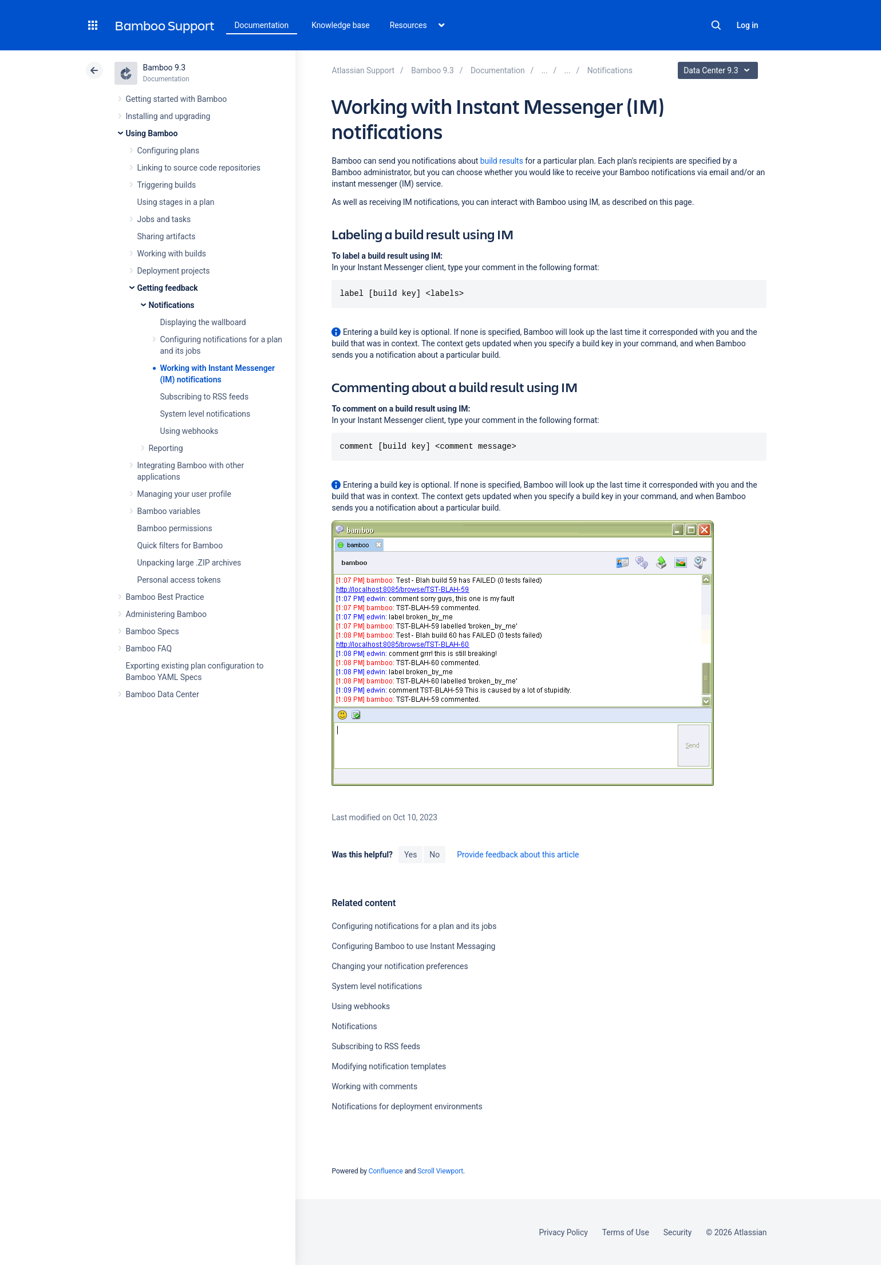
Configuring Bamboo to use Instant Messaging (413, 946)
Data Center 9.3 (719, 70)
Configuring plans (168, 150)
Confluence (386, 1171)
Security (677, 1232)
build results (501, 160)
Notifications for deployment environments (406, 1106)
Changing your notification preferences (399, 966)
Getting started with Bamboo (176, 99)
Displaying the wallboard (203, 322)
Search (716, 25)
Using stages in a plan (176, 202)
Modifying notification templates (388, 1066)
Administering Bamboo (166, 614)
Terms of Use (625, 1232)
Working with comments (374, 1086)
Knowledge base (340, 25)
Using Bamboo (152, 133)
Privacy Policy (563, 1232)
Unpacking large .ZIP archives (189, 562)
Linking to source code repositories (198, 167)
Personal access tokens (179, 579)
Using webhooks (189, 431)
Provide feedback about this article (518, 854)
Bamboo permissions (174, 528)
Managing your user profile (184, 494)
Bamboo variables (169, 511)
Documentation (262, 25)
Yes (410, 854)
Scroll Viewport (440, 1171)
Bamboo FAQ (149, 648)
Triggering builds (166, 184)
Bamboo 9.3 (164, 67)
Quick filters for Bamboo (180, 545)
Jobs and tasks (164, 219)
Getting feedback (167, 287)
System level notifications (205, 413)
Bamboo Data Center (162, 694)
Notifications (172, 305)
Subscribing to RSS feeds (204, 396)
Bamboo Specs (152, 631)
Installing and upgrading (168, 116)
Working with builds (171, 253)
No (434, 854)
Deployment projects (173, 270)
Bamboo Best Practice (165, 597)
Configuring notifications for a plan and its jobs (413, 926)
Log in (747, 25)
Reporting (166, 448)
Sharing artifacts (166, 236)
